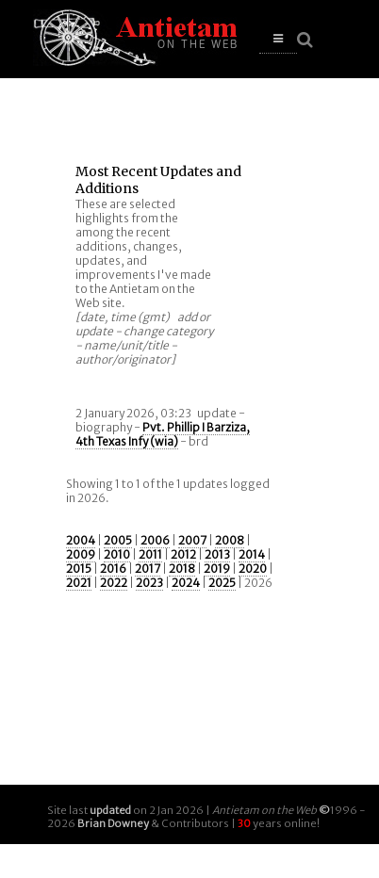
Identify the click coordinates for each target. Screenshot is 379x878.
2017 (147, 568)
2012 (183, 554)
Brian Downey (113, 823)
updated (110, 810)
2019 (217, 568)
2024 (186, 583)
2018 (182, 568)
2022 (113, 583)
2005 (118, 540)
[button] (278, 39)
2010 (117, 554)
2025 (222, 583)
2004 (80, 540)
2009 (80, 554)
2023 (149, 583)
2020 (253, 568)
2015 (78, 568)
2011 (150, 554)
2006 (155, 540)
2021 (78, 583)
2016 (113, 568)
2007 (192, 540)
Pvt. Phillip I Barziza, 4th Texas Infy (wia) (162, 434)
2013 (217, 554)
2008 (229, 540)
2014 (252, 554)
